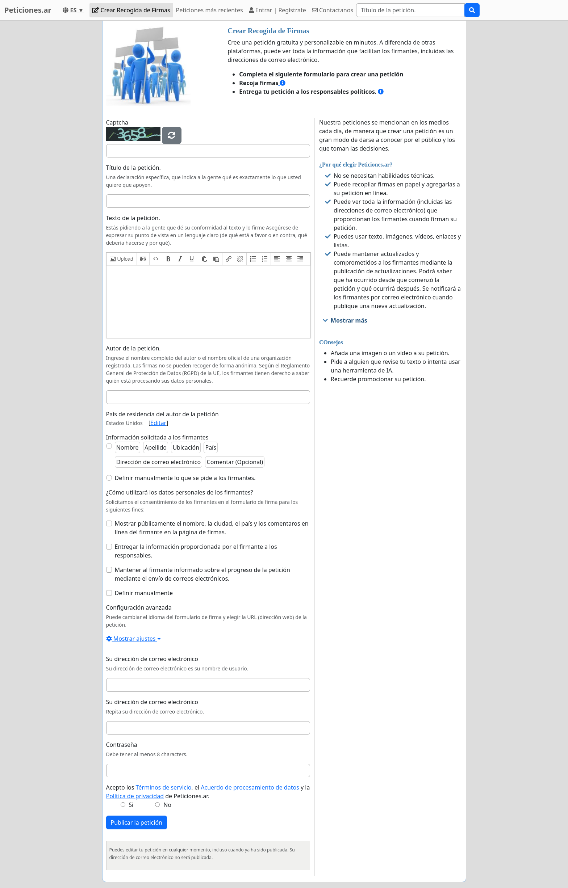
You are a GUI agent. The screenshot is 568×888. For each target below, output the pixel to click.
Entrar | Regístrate (277, 10)
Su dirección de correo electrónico (152, 659)
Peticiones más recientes (209, 10)
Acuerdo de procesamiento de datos (250, 787)
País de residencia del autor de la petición (162, 414)
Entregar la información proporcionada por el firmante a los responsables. (196, 551)
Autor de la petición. (133, 348)
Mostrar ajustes (133, 639)
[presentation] (121, 259)
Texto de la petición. (133, 218)
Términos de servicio (164, 787)
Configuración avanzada (139, 607)
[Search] (410, 10)
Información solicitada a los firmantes (157, 437)
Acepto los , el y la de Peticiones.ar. (208, 791)
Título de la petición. (133, 168)
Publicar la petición (137, 822)
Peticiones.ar (27, 10)
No (167, 805)
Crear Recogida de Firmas (131, 10)
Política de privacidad (135, 796)
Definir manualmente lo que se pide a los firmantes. (185, 478)
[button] (121, 258)
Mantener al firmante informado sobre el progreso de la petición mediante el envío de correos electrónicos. (202, 574)
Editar (158, 423)
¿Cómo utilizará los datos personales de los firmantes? (179, 492)
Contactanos (332, 10)
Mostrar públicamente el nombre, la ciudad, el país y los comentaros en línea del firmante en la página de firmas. (212, 527)
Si (131, 805)
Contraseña (121, 745)
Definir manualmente (144, 593)
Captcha (117, 122)
